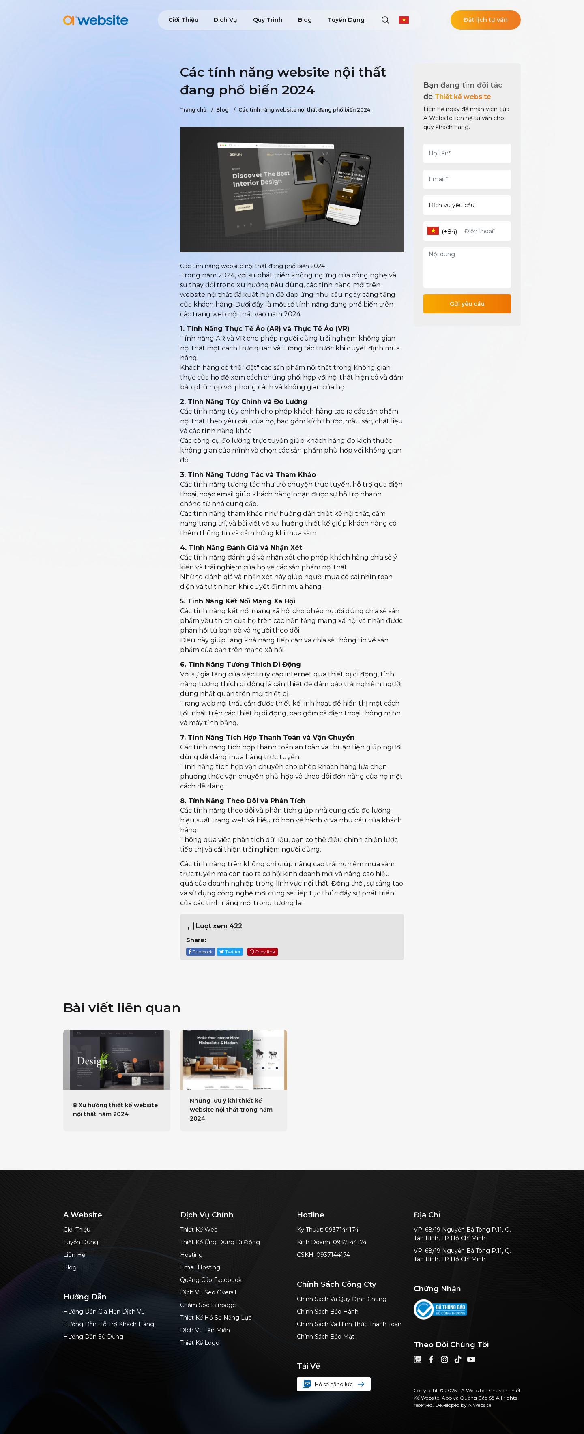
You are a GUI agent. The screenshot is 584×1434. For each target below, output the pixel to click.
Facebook (201, 952)
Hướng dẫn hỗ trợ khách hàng (108, 1324)
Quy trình (268, 20)
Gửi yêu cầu (467, 303)
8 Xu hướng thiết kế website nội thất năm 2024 (115, 1109)
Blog (305, 20)
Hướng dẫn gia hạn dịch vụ (104, 1311)
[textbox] (433, 231)
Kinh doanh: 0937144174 (332, 1242)
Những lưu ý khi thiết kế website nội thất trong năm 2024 (231, 1109)
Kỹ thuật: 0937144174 (328, 1229)
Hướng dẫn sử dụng (93, 1336)
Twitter (229, 952)
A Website (479, 1405)
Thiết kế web (199, 1229)
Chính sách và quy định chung (341, 1299)
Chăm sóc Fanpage (208, 1305)
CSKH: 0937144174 (323, 1254)
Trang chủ (193, 110)
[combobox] (433, 231)
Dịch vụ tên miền (205, 1330)
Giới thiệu (183, 20)
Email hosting (200, 1267)
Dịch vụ (225, 20)
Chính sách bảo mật (325, 1336)
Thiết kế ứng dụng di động (220, 1242)
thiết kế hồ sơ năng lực (215, 1317)
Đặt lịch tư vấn (486, 20)
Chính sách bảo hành (328, 1311)
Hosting (191, 1254)
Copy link (262, 952)
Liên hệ (74, 1254)
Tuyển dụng (346, 20)
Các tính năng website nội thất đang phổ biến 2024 (302, 110)
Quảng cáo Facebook (211, 1280)
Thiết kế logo (199, 1342)
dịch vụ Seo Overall (208, 1292)
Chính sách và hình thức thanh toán (349, 1324)
